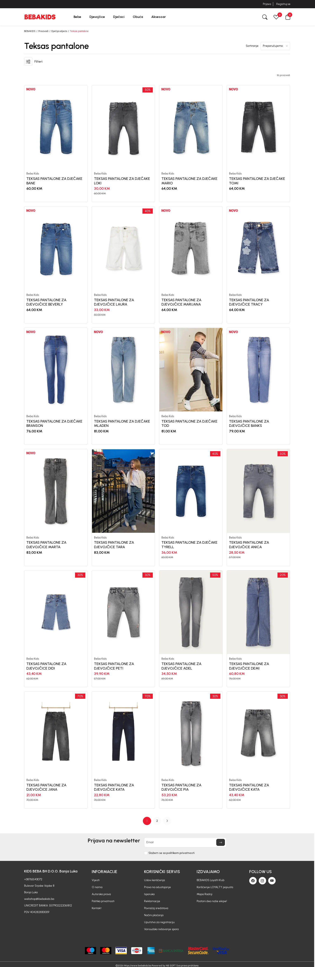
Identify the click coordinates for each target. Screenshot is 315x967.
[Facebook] (253, 880)
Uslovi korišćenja (154, 880)
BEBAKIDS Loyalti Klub (210, 880)
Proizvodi (43, 31)
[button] (287, 17)
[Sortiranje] (275, 46)
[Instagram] (262, 880)
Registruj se (283, 4)
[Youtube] (272, 880)
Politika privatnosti (103, 901)
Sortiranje (252, 45)
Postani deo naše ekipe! (212, 901)
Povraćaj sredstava (156, 908)
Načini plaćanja (153, 915)
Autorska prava (101, 894)
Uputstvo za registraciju (159, 922)
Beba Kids (32, 173)
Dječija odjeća (59, 31)
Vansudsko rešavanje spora (161, 929)
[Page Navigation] (157, 821)
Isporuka (149, 894)
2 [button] (157, 821)
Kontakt (96, 908)
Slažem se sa (171, 853)
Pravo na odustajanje (157, 887)
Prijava (267, 4)
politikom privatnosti (180, 853)
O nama (97, 887)
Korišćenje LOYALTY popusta (215, 887)
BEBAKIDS (29, 31)
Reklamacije (152, 901)
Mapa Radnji (204, 894)
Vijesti (96, 880)
